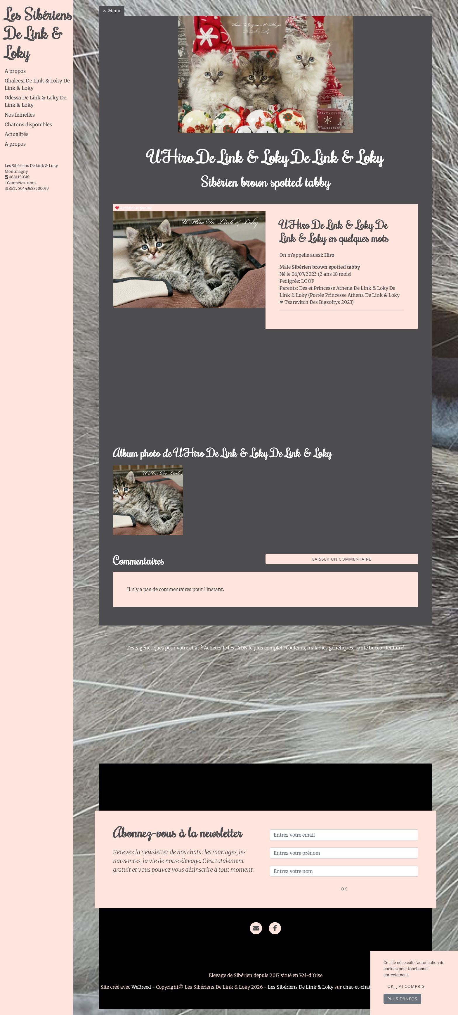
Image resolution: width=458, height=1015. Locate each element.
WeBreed (141, 987)
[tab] (39, 71)
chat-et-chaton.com (365, 987)
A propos (15, 71)
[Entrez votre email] (344, 834)
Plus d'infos (402, 999)
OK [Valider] (344, 889)
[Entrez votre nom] (344, 871)
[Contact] (256, 928)
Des (303, 288)
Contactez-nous (20, 182)
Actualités (16, 134)
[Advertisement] (265, 391)
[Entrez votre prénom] (344, 853)
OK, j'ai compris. (406, 986)
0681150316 (19, 177)
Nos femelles (20, 115)
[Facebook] (275, 928)
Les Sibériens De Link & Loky (38, 33)
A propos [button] (15, 144)
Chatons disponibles (28, 124)
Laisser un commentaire (341, 559)
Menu (114, 10)
